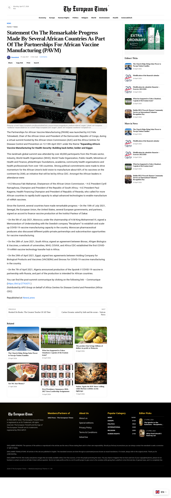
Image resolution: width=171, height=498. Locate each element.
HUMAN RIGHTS (114, 434)
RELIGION (111, 430)
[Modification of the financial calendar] (128, 78)
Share (10, 63)
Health (115, 18)
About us (83, 418)
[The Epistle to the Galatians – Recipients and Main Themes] (140, 422)
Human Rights (63, 18)
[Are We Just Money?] (23, 372)
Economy (42, 18)
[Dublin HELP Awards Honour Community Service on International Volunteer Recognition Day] (128, 113)
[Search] (9, 7)
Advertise (83, 437)
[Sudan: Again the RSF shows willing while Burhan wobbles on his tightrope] (91, 373)
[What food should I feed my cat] (142, 433)
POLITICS (111, 424)
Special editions (86, 422)
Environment (104, 18)
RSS (14, 9)
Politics (75, 18)
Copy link (19, 63)
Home (9, 27)
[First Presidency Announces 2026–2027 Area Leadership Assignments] (57, 375)
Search (36, 63)
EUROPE (111, 421)
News (9, 23)
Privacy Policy (85, 427)
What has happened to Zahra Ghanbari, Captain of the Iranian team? (55, 352)
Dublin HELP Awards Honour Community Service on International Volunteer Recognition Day (148, 112)
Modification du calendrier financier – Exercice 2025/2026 (146, 88)
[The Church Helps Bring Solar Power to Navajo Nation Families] (23, 339)
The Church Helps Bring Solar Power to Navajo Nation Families (147, 65)
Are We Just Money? (16, 384)
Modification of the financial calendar (146, 75)
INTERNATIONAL (114, 427)
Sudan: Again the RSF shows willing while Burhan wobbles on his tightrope (90, 389)
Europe (52, 18)
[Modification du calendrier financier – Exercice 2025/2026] (128, 89)
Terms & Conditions (88, 432)
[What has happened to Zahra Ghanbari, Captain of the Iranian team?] (57, 337)
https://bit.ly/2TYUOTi (19, 283)
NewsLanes (29, 297)
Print (28, 63)
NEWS (110, 417)
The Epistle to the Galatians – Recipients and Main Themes (153, 424)
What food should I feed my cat (154, 434)
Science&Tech (126, 18)
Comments (43, 57)
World (93, 18)
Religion (85, 18)
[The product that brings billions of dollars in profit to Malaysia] (91, 335)
